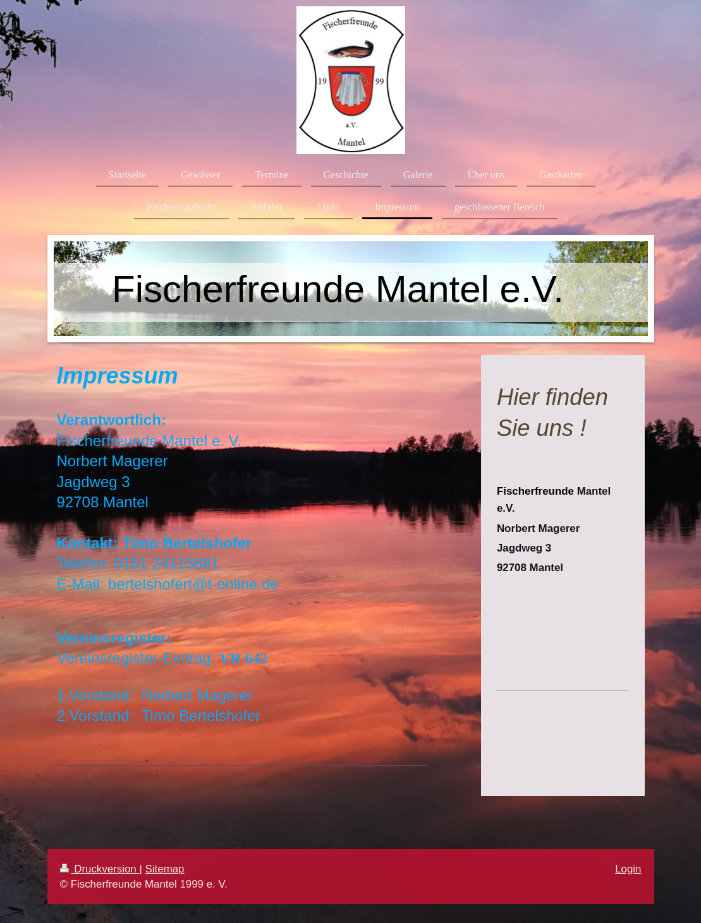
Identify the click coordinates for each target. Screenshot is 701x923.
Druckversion (100, 869)
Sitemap (165, 869)
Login (628, 869)
